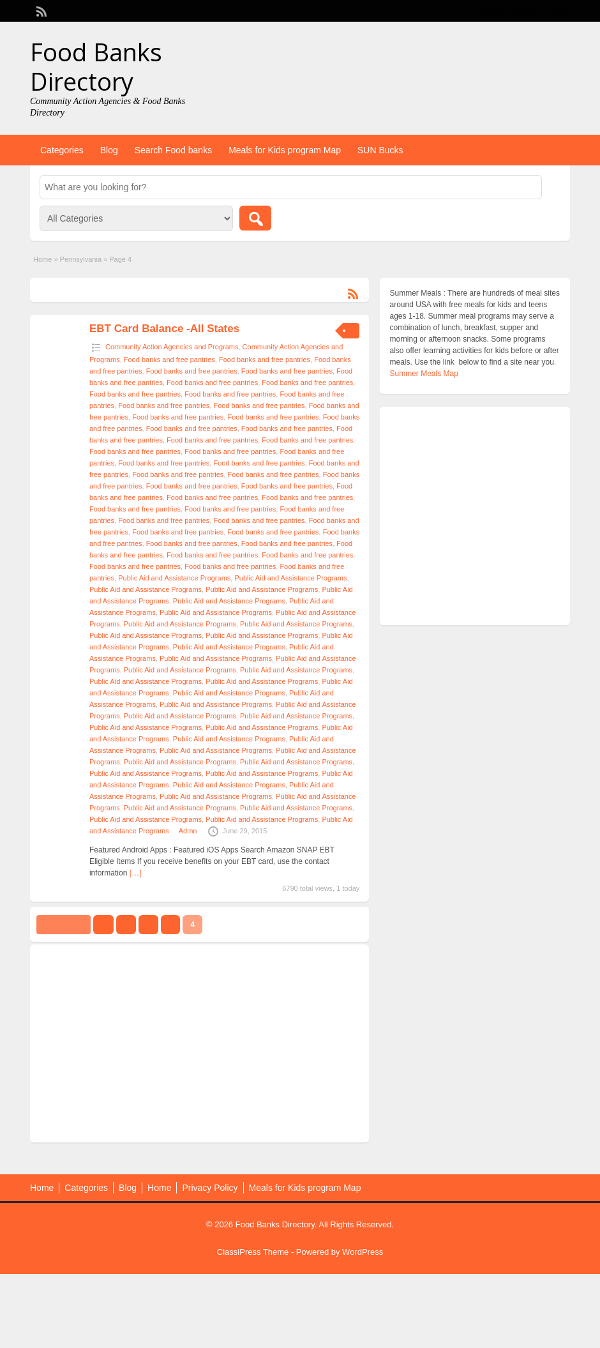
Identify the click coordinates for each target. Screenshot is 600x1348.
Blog (109, 150)
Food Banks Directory (96, 66)
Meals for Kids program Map (285, 150)
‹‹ (103, 924)
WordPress (362, 1252)
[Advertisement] (190, 1043)
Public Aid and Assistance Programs (174, 578)
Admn (188, 831)
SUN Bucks (380, 150)
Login (554, 10)
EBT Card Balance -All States (164, 328)
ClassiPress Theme (253, 1252)
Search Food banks (173, 150)
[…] (136, 872)
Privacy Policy (209, 1188)
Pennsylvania (80, 259)
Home (42, 259)
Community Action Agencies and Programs (172, 347)
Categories (62, 150)
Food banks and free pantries (169, 359)
